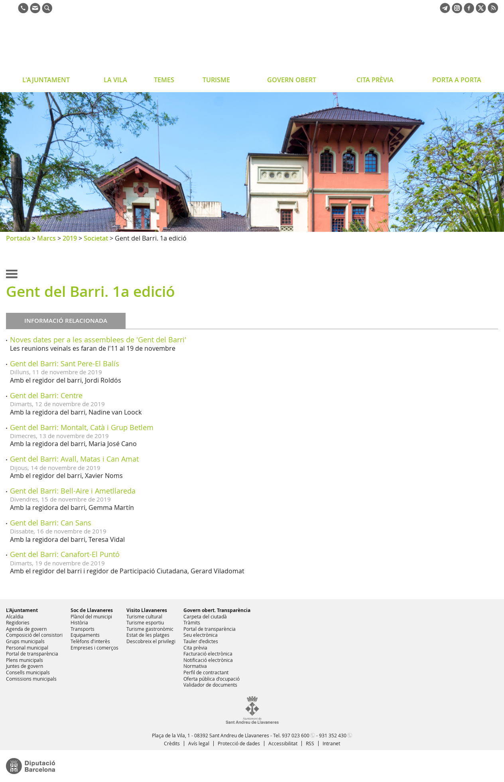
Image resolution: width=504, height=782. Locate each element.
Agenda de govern (26, 629)
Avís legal (198, 743)
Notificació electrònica (208, 660)
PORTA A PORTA (456, 79)
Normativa (195, 666)
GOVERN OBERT (291, 79)
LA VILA (115, 79)
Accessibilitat (282, 743)
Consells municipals (28, 672)
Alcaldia (15, 616)
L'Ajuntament (22, 610)
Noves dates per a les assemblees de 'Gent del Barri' (98, 339)
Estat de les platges (147, 635)
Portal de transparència (32, 653)
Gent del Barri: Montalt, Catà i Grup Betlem (82, 427)
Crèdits (172, 743)
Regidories (18, 622)
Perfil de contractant (205, 672)
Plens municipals (24, 660)
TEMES (164, 79)
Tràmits (191, 622)
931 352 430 (332, 735)
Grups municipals (25, 641)
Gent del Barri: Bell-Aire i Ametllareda (73, 491)
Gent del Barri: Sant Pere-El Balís (64, 363)
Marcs (46, 238)
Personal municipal (27, 647)
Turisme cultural (144, 616)
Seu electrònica (200, 635)
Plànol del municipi (91, 616)
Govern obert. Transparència (216, 610)
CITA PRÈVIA (375, 79)
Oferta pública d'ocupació (211, 678)
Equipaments (85, 635)
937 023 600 (295, 735)
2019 (70, 238)
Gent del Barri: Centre (46, 395)
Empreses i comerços (94, 647)
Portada (18, 238)
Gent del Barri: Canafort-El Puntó (65, 554)
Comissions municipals (31, 678)
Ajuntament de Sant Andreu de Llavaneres (69, 45)
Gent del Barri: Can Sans (50, 522)
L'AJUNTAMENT (46, 79)
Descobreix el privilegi (150, 641)
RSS (310, 743)
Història (79, 622)
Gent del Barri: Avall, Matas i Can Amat (74, 459)
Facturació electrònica (207, 653)
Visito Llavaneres (146, 610)
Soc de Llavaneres (92, 610)
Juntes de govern (24, 666)
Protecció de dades (239, 743)
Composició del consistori (34, 635)
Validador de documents (210, 684)
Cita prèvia (195, 647)
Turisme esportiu (145, 622)
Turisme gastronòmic (149, 629)
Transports (82, 629)
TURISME (216, 79)
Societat (96, 238)
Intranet (331, 743)
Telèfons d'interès (90, 641)
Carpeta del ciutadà (205, 616)
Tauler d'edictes (200, 641)
